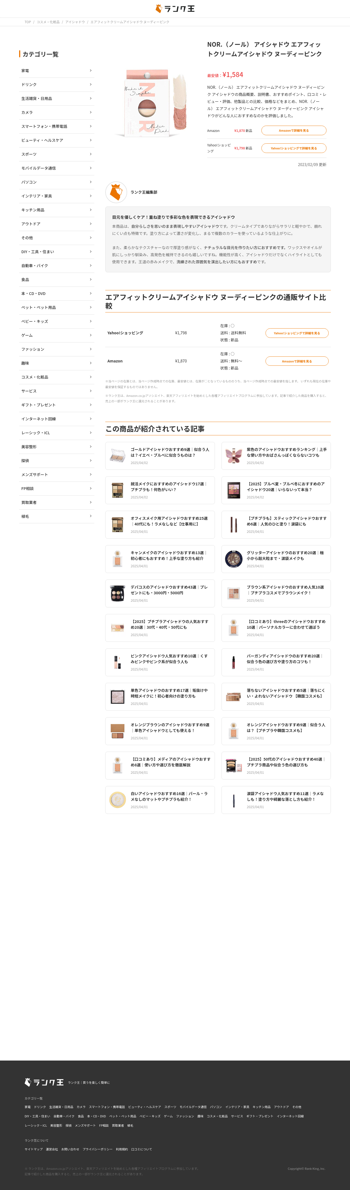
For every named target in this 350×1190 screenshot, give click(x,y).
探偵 (69, 1125)
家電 (28, 1107)
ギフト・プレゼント (259, 1116)
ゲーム (168, 1116)
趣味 (200, 1116)
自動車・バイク (64, 1116)
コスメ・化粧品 (217, 1116)
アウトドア (281, 1107)
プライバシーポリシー (98, 1149)
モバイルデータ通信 (193, 1107)
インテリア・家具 (237, 1107)
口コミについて (141, 1149)
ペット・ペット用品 (122, 1116)
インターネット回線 (290, 1116)
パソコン (216, 1107)
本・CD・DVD (96, 1116)
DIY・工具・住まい (37, 1116)
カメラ (81, 1107)
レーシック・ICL (36, 1125)
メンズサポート (85, 1125)
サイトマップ (34, 1149)
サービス (237, 1116)
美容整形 (56, 1125)
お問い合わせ (70, 1149)
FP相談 (104, 1125)
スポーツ (170, 1107)
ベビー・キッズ (150, 1116)
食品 (81, 1116)
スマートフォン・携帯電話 (107, 1107)
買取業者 (118, 1125)
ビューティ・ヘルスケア (144, 1107)
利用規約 (122, 1149)
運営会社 (52, 1149)
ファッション (185, 1116)
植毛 (130, 1125)
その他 (296, 1107)
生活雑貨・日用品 (61, 1107)
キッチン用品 (262, 1107)
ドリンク (40, 1107)
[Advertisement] (218, 971)
